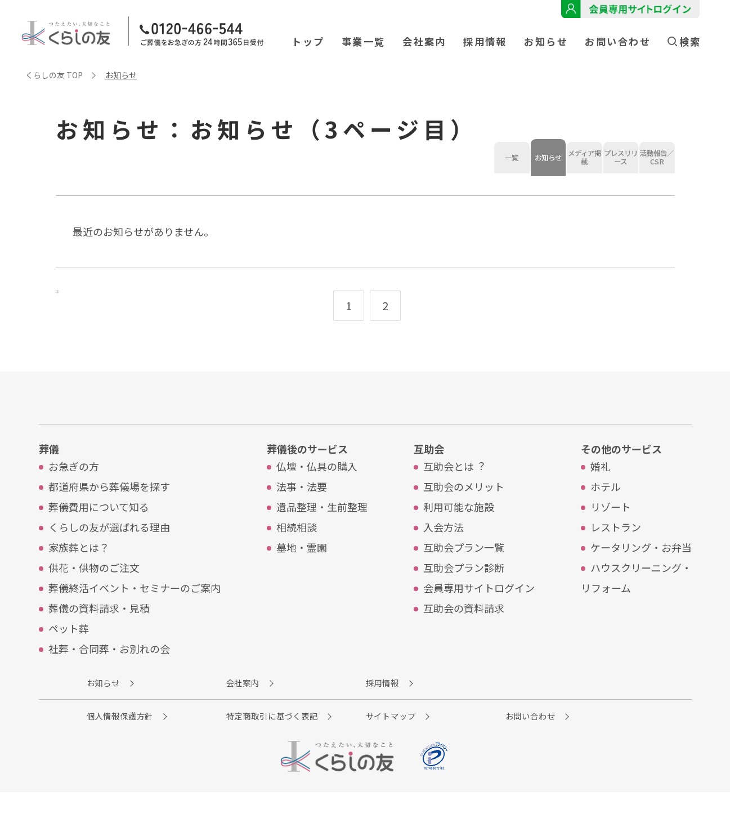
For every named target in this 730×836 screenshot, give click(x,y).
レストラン (615, 563)
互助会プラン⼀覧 (463, 583)
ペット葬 (68, 665)
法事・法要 (301, 523)
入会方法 (443, 563)
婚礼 (600, 502)
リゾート (610, 543)
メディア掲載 (275, 204)
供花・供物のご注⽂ (94, 604)
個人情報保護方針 (139, 757)
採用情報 (485, 41)
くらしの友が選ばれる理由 (109, 563)
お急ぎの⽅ (73, 502)
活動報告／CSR (456, 204)
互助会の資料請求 (463, 644)
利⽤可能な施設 (458, 543)
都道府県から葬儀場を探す (109, 523)
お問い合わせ (618, 41)
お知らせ (546, 41)
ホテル (605, 523)
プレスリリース (366, 204)
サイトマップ (433, 757)
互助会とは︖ (453, 502)
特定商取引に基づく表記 (295, 757)
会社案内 (424, 41)
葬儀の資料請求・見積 (99, 644)
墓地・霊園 (301, 583)
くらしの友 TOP (54, 75)
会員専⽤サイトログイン (479, 624)
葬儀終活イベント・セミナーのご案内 (134, 624)
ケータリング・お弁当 (641, 583)
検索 (684, 41)
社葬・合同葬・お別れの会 (109, 685)
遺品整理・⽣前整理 (322, 543)
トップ (308, 41)
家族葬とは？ (78, 583)
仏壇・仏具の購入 (316, 502)
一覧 (95, 204)
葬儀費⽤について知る (98, 543)
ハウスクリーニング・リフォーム (636, 614)
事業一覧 (364, 41)
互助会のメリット (463, 523)
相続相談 (296, 563)
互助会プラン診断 (463, 604)
